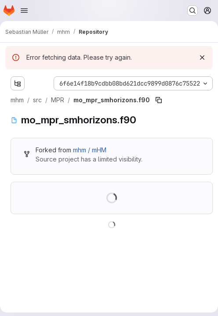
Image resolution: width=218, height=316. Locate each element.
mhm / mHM (89, 150)
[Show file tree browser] (18, 83)
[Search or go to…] (192, 10)
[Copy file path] (159, 100)
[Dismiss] (202, 57)
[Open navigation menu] (24, 11)
